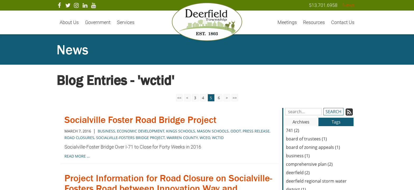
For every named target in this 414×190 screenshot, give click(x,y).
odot (235, 131)
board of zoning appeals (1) (313, 147)
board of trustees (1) (306, 139)
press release (256, 131)
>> (235, 97)
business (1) (298, 156)
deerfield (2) (298, 172)
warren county (182, 137)
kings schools (180, 131)
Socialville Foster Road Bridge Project (140, 119)
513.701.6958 (323, 5)
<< (179, 97)
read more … (77, 156)
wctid (218, 137)
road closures (79, 137)
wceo (205, 137)
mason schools (213, 131)
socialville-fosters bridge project (130, 137)
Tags (336, 122)
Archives (301, 122)
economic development (140, 131)
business (106, 131)
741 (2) (292, 130)
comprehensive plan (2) (309, 164)
